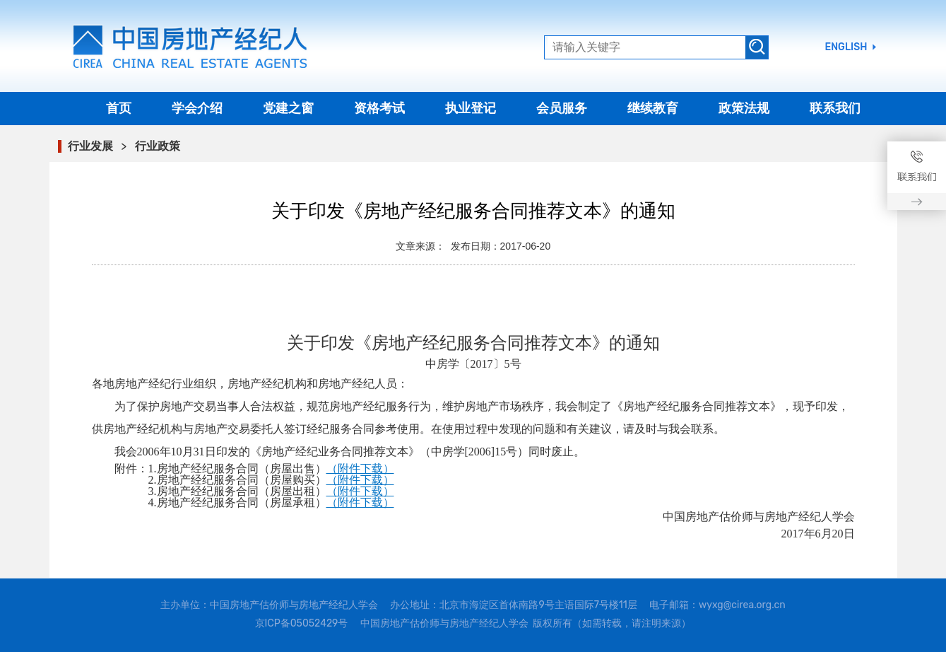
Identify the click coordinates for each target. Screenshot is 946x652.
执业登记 (470, 108)
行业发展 (90, 146)
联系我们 (835, 108)
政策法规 (744, 108)
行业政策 (157, 146)
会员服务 (561, 108)
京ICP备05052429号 (301, 623)
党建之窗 (288, 108)
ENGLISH (846, 47)
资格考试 (379, 108)
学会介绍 (197, 108)
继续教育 (652, 108)
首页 (118, 108)
